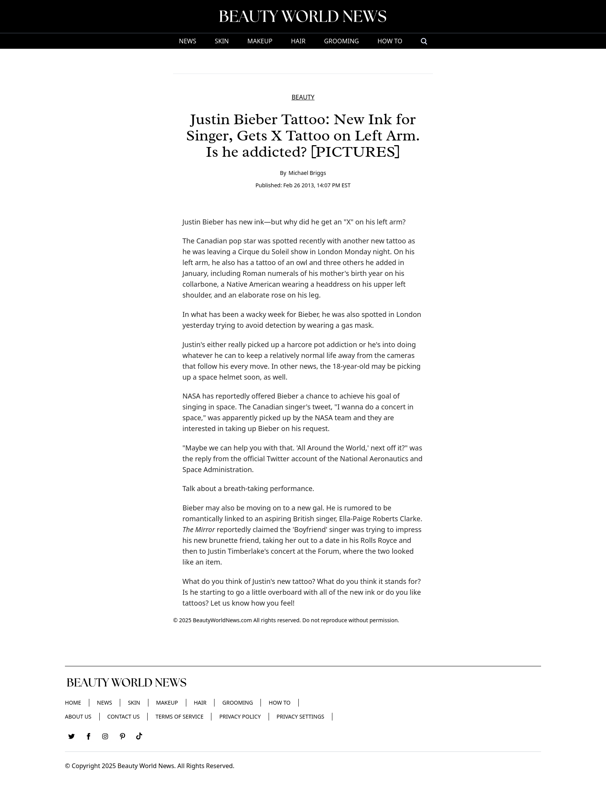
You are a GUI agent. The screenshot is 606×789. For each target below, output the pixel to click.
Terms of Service (179, 716)
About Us (78, 716)
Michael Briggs (307, 172)
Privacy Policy (239, 716)
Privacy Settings (300, 716)
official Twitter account (280, 458)
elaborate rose (262, 295)
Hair (298, 41)
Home (73, 702)
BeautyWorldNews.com (222, 620)
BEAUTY (302, 97)
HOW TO (390, 41)
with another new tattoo (366, 240)
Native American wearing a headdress (288, 284)
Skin (222, 41)
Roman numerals (271, 273)
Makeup (259, 41)
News (187, 41)
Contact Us (123, 716)
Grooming (341, 41)
